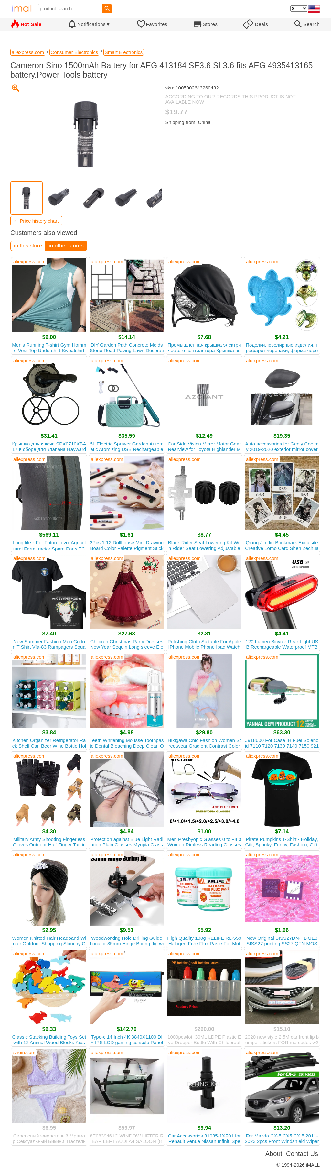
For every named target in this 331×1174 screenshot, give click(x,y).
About (273, 1153)
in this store (28, 246)
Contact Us (302, 1153)
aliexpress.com (29, 261)
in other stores (66, 246)
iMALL (313, 1165)
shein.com (24, 1052)
